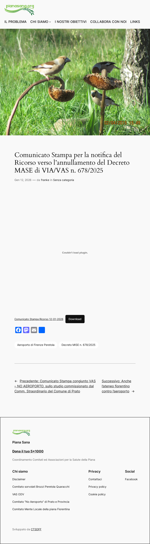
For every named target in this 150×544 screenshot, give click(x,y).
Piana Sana (21, 442)
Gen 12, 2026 (22, 180)
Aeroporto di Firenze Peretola (35, 344)
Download (75, 319)
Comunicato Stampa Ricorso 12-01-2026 (38, 319)
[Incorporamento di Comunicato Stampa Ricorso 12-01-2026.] (75, 252)
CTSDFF (36, 529)
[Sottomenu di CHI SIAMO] (50, 22)
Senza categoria (63, 180)
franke (45, 180)
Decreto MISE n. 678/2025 (79, 344)
